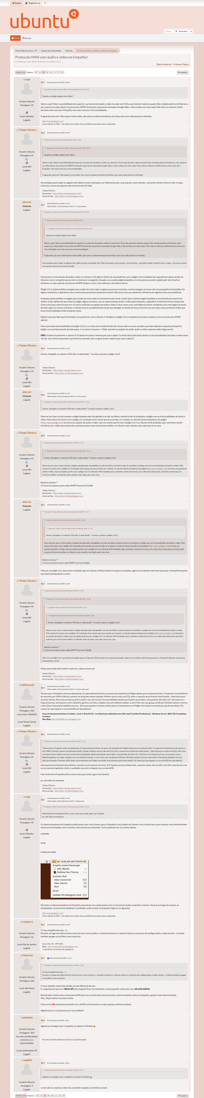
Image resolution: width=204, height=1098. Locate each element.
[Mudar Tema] (45, 3)
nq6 (27, 79)
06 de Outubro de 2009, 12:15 (61, 958)
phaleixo (28, 1017)
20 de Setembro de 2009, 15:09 (58, 925)
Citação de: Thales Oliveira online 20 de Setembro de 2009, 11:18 (66, 402)
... (55, 72)
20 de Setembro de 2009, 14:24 (58, 798)
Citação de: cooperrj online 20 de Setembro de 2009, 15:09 (64, 965)
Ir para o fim (20, 72)
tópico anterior (164, 64)
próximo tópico (181, 64)
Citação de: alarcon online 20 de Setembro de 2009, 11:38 (63, 591)
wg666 (28, 1060)
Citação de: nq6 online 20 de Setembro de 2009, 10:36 (62, 140)
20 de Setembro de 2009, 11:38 (58, 505)
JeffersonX (27, 684)
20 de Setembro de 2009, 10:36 (58, 82)
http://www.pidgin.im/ (51, 422)
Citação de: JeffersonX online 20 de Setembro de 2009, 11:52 (65, 741)
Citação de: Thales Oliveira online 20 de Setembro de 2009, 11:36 (66, 512)
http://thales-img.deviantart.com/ (67, 193)
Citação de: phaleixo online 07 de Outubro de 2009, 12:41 (63, 1070)
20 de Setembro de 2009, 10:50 (58, 133)
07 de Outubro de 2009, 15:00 (58, 1063)
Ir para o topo (21, 1095)
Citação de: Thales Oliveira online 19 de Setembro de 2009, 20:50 (66, 89)
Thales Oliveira (28, 129)
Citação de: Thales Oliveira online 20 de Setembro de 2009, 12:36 (66, 807)
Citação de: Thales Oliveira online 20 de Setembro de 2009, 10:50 (66, 212)
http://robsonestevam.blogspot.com (63, 946)
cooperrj (28, 921)
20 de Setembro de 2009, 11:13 (58, 203)
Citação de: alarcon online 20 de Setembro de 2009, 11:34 (63, 443)
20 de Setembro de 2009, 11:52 (58, 686)
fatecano (28, 955)
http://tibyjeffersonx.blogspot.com (66, 719)
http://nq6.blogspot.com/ (53, 121)
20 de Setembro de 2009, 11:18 (58, 348)
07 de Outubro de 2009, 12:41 (58, 1020)
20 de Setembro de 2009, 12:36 (58, 734)
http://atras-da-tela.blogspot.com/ (69, 196)
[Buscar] (176, 31)
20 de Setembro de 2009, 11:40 (58, 584)
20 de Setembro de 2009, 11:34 (58, 393)
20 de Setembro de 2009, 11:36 (58, 436)
